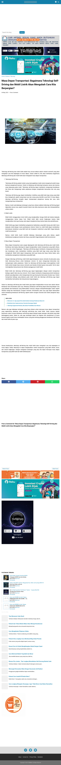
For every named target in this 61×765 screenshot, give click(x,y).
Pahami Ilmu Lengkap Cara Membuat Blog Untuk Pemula (25, 639)
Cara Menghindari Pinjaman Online (19, 631)
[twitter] (23, 381)
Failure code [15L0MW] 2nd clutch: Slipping (18, 597)
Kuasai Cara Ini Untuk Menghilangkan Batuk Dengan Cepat (25, 646)
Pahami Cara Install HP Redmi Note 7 (19, 676)
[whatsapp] (52, 381)
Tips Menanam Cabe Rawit (16, 616)
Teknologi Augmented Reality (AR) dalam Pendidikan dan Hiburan (24, 305)
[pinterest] (37, 381)
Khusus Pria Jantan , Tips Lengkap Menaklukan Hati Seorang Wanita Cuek (30, 661)
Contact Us (25, 757)
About (19, 757)
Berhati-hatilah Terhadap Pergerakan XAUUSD (18, 575)
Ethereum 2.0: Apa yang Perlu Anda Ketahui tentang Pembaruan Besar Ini (25, 300)
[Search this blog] (58, 2)
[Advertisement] (30, 17)
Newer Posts (6, 468)
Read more (17, 578)
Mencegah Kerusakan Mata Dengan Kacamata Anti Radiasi (25, 669)
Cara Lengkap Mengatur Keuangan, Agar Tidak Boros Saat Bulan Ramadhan (30, 684)
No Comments (12, 580)
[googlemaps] (30, 750)
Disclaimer (40, 757)
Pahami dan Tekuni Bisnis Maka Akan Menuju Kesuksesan (25, 623)
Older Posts (55, 468)
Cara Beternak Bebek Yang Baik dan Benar (21, 654)
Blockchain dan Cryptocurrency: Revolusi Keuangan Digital (22, 303)
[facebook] (9, 381)
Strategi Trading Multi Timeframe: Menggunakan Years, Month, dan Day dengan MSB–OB (27, 582)
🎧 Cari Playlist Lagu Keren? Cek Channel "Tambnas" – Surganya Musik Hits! (24, 590)
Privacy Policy (32, 757)
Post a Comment (14, 92)
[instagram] (25, 750)
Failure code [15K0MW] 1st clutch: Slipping (18, 604)
